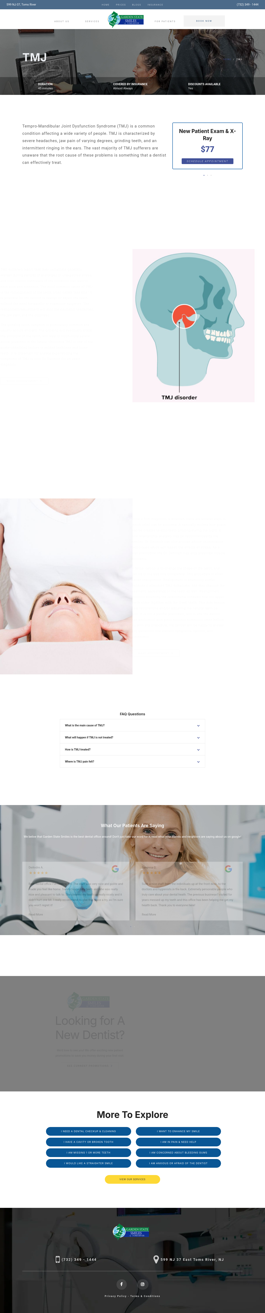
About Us (61, 21)
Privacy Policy (116, 1296)
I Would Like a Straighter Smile (88, 1163)
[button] (204, 175)
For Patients (165, 21)
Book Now (204, 21)
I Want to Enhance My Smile (178, 1131)
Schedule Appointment (207, 161)
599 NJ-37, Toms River (21, 4)
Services (92, 21)
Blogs (136, 5)
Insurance (155, 5)
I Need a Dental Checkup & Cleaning (88, 1131)
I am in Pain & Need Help (178, 1141)
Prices (121, 5)
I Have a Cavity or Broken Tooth (88, 1141)
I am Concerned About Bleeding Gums (178, 1152)
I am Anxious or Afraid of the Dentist (178, 1163)
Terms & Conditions (145, 1296)
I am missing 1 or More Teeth (88, 1152)
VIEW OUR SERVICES (132, 1179)
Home (106, 5)
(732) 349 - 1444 (247, 4)
